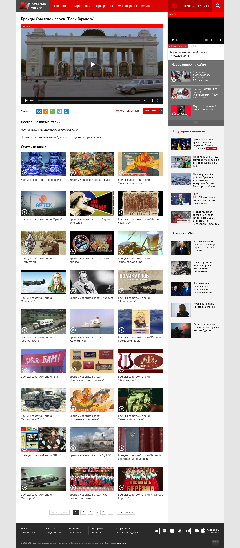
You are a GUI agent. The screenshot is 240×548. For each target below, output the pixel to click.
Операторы (50, 528)
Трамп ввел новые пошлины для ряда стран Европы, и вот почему (205, 246)
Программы (104, 6)
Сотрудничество (53, 532)
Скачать (133, 110)
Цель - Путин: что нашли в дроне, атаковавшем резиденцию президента (203, 267)
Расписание (74, 528)
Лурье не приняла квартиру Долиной (204, 305)
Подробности (81, 6)
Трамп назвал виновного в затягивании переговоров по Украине (203, 287)
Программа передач (134, 6)
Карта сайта (121, 543)
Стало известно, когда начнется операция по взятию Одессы (206, 327)
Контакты (25, 528)
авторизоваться (91, 137)
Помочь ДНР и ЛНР (196, 6)
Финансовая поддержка (128, 532)
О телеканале (28, 532)
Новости (60, 6)
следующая (126, 512)
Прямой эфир (75, 532)
